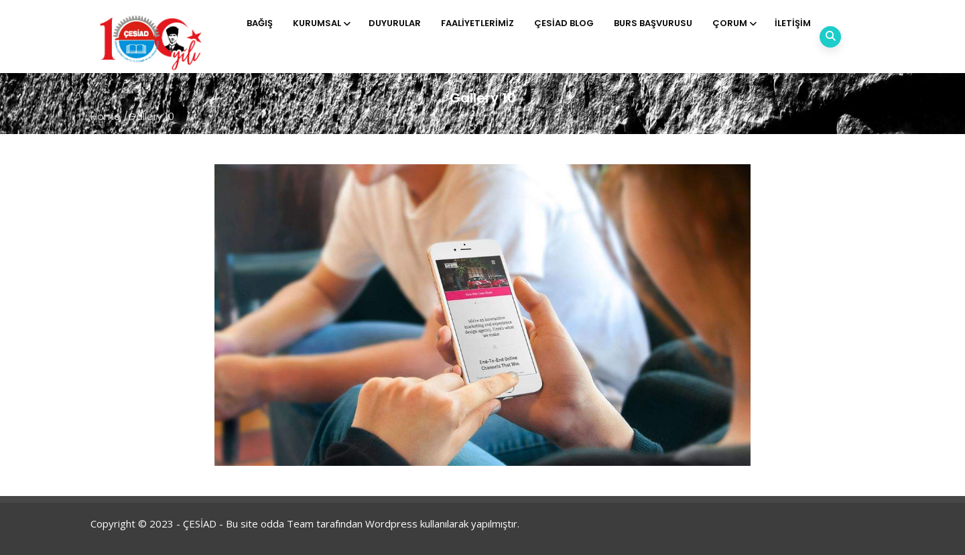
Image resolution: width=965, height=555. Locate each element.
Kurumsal (320, 23)
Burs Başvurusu (653, 23)
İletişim (793, 23)
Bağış (260, 23)
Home (105, 116)
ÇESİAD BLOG (564, 23)
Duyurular (395, 23)
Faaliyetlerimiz (477, 23)
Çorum (733, 23)
